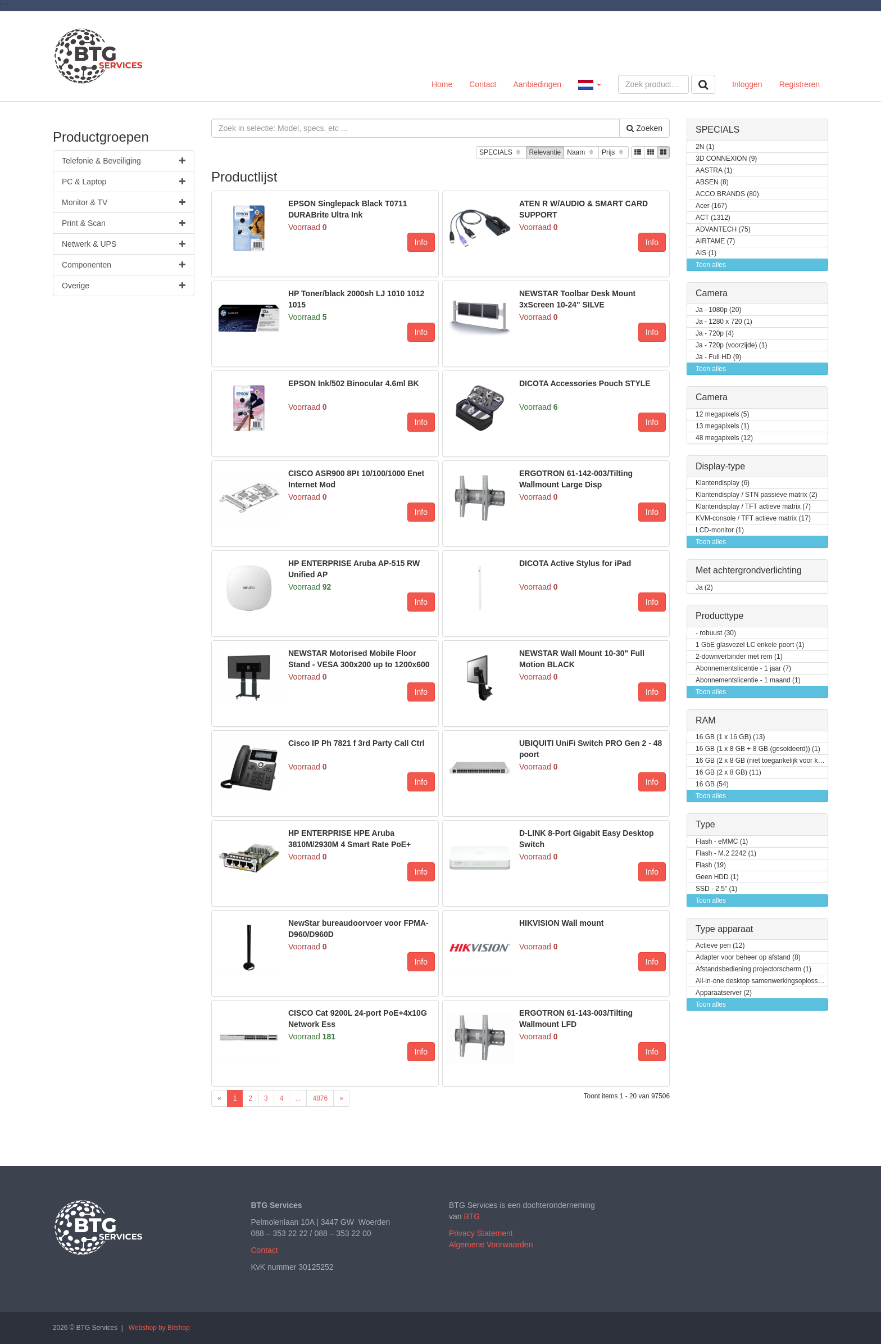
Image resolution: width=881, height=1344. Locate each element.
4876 (320, 1098)
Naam (581, 152)
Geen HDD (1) (717, 877)
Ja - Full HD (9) (718, 357)
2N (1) (705, 147)
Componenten (123, 264)
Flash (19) (711, 865)
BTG (472, 1216)
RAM (706, 720)
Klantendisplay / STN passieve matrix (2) (757, 495)
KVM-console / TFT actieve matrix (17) (753, 518)
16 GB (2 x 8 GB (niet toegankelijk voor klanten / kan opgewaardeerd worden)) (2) (762, 761)
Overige (123, 285)
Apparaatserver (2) (724, 993)
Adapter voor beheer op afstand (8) (748, 957)
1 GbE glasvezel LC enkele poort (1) (750, 645)
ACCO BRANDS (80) (727, 194)
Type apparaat (724, 929)
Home (442, 84)
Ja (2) (704, 587)
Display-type (720, 466)
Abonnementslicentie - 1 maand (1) (748, 680)
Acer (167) (711, 206)
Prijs (613, 152)
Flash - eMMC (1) (722, 842)
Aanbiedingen (537, 84)
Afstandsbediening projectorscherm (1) (753, 969)
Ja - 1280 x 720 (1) (724, 322)
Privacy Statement (481, 1233)
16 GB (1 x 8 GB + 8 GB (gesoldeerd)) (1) (758, 749)
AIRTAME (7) (715, 241)
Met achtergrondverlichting (749, 570)
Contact (482, 84)
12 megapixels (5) (722, 414)
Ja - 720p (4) (715, 333)
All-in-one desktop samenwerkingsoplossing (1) (762, 981)
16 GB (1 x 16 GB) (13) (730, 737)
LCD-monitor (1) (720, 530)
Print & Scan (123, 223)
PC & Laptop (123, 181)
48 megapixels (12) (724, 438)
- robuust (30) (716, 633)
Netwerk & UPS (123, 244)
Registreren (799, 84)
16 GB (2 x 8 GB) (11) (728, 772)
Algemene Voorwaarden (491, 1244)
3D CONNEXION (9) (726, 159)
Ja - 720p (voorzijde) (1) (731, 345)
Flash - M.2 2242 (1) (726, 853)
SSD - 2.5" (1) (716, 889)
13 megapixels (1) (722, 426)
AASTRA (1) (714, 170)
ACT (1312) (713, 218)
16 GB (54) (712, 784)
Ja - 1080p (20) (718, 310)
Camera (712, 293)
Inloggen (747, 84)
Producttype (719, 616)
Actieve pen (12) (720, 946)
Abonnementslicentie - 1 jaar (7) (743, 668)
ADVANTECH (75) (723, 229)
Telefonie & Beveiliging (123, 160)
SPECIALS (501, 152)
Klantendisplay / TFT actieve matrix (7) (753, 507)
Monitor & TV (123, 202)
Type (705, 824)
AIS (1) (706, 253)
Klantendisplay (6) (723, 483)
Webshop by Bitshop (159, 1328)
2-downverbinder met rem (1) (739, 657)
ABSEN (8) (712, 182)
